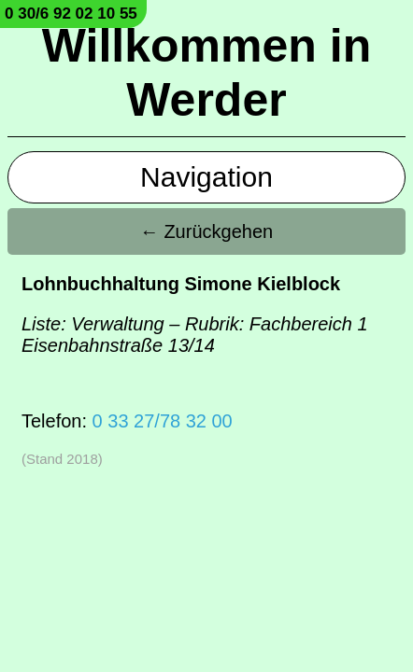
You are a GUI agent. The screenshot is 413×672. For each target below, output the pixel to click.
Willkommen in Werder (206, 73)
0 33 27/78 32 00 (163, 421)
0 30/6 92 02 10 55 (71, 13)
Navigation (206, 176)
